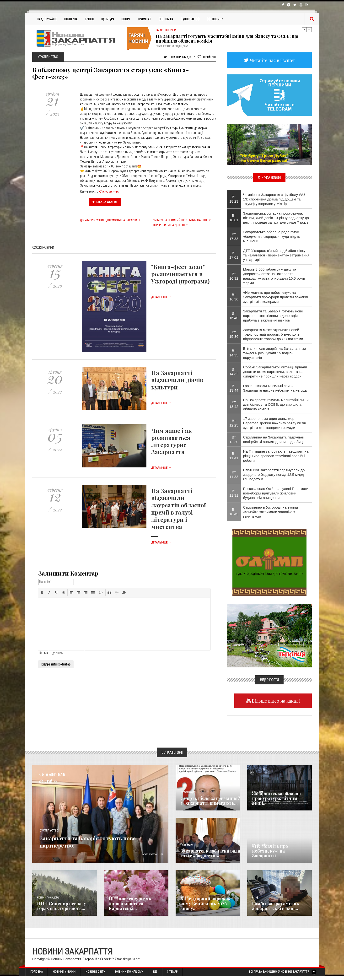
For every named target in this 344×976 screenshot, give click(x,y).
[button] (42, 592)
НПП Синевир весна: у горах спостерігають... (61, 906)
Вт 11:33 (233, 474)
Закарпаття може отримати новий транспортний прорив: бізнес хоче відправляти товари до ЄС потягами (273, 334)
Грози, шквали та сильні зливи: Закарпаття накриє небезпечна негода (275, 388)
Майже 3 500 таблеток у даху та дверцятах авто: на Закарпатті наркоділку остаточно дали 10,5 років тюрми (274, 276)
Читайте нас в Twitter (272, 60)
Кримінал (144, 18)
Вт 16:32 (233, 276)
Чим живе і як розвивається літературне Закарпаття (171, 441)
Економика (186, 845)
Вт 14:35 (233, 353)
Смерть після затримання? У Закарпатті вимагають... (210, 800)
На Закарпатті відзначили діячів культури (177, 380)
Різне (255, 897)
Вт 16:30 (233, 297)
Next (309, 29)
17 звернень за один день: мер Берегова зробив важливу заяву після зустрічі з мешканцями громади (274, 423)
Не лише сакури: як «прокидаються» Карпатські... (130, 903)
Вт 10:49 (233, 511)
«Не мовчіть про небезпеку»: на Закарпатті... (270, 851)
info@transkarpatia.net (124, 959)
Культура (107, 18)
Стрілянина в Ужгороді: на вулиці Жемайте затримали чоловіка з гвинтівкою (270, 511)
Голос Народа (187, 792)
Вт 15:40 (233, 315)
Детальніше (161, 297)
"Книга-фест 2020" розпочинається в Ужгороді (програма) (180, 274)
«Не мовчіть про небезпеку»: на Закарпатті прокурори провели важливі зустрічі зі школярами (275, 297)
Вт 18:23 (233, 199)
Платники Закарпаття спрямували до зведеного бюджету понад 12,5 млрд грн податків (274, 474)
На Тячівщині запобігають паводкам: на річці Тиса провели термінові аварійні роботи (276, 455)
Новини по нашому (48, 897)
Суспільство (190, 18)
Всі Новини (215, 18)
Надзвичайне (47, 18)
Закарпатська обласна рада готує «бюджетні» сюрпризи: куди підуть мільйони (271, 236)
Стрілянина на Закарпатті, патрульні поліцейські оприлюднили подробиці (273, 439)
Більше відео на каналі (275, 700)
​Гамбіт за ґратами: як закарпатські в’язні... (275, 906)
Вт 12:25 (233, 423)
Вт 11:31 (233, 493)
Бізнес (89, 18)
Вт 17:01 (233, 255)
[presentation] (42, 592)
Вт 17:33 (233, 236)
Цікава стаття (104, 201)
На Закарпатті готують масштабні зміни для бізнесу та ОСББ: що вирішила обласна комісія (227, 38)
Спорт (125, 18)
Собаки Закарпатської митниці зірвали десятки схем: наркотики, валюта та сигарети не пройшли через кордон (275, 371)
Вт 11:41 (233, 455)
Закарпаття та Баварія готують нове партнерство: (95, 841)
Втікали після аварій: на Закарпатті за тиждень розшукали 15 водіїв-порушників (274, 353)
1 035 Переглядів (177, 57)
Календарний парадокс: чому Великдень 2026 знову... (206, 903)
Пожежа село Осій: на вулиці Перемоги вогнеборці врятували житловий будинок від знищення (275, 493)
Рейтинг (207, 57)
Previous (304, 29)
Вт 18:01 (233, 217)
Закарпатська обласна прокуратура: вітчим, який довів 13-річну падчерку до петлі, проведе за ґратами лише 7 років (276, 217)
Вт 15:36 (233, 334)
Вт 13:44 (233, 388)
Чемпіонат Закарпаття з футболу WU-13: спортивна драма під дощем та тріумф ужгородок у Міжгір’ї (274, 199)
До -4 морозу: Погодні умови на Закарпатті (110, 220)
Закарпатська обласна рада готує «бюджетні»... (210, 853)
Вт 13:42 (233, 404)
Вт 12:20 (233, 439)
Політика (71, 18)
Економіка (165, 18)
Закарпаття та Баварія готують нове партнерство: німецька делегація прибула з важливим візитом (273, 315)
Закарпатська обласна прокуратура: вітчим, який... (276, 798)
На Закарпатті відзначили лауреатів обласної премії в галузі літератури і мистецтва (178, 508)
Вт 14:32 (233, 371)
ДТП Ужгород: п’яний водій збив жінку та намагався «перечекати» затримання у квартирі (276, 255)
